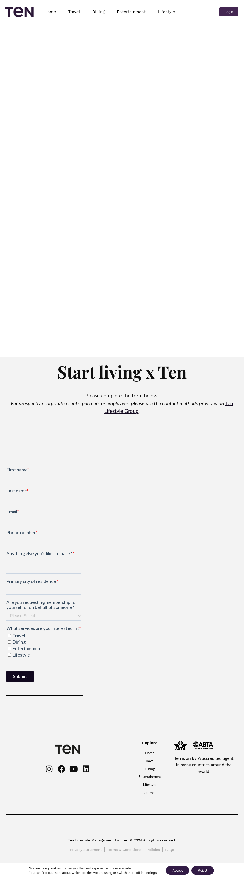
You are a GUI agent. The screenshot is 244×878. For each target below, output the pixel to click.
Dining (98, 11)
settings (148, 872)
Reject (204, 870)
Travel (74, 11)
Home (50, 11)
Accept (176, 870)
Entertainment (131, 11)
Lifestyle (166, 11)
